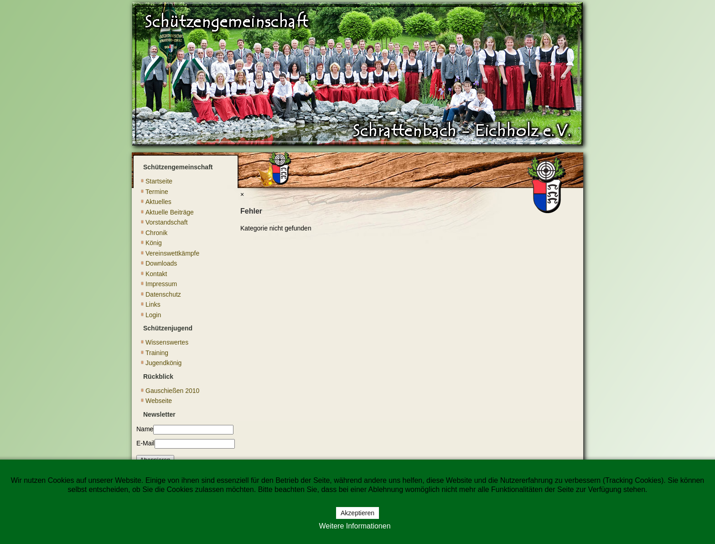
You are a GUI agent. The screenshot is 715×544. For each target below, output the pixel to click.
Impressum (161, 284)
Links (153, 304)
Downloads (161, 263)
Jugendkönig (163, 362)
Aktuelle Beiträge (169, 212)
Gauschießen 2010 (172, 390)
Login (153, 315)
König (153, 242)
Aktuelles (158, 201)
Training (156, 352)
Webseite (158, 400)
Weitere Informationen (354, 526)
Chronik (156, 232)
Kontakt (156, 273)
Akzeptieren (357, 513)
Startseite (158, 181)
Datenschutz (163, 294)
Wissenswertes (166, 342)
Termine (156, 191)
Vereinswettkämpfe (172, 253)
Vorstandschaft (166, 222)
